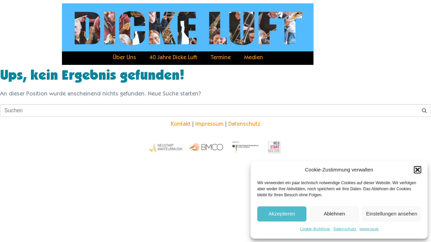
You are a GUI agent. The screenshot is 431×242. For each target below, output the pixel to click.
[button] (417, 169)
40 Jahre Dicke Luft (173, 58)
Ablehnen (334, 213)
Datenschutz (345, 229)
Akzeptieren (281, 213)
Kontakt (181, 124)
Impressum (369, 229)
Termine (221, 58)
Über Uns (124, 58)
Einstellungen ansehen (391, 213)
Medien (253, 58)
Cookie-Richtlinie (315, 229)
